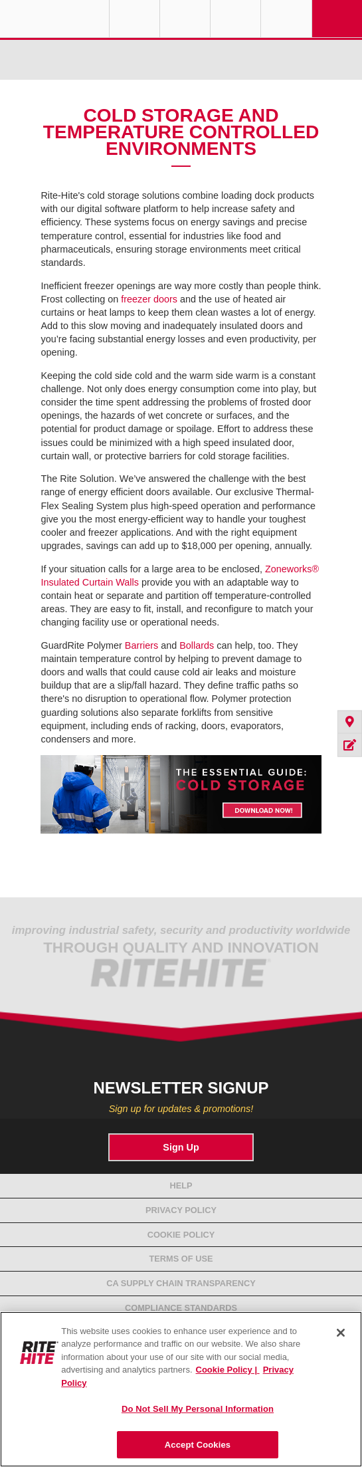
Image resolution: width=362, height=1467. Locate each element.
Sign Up (181, 1147)
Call (235, 18)
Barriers (141, 645)
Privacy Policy (181, 1210)
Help (180, 1185)
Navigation (337, 18)
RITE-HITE (54, 18)
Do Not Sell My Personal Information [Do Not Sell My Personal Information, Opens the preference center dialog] (198, 1409)
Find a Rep (185, 18)
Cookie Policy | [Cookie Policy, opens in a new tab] (228, 1370)
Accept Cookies (197, 1445)
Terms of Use (181, 1259)
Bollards (196, 645)
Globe (134, 18)
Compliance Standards (181, 1308)
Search (286, 18)
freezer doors (149, 299)
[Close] (340, 1332)
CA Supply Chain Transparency (181, 1283)
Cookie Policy (181, 1235)
